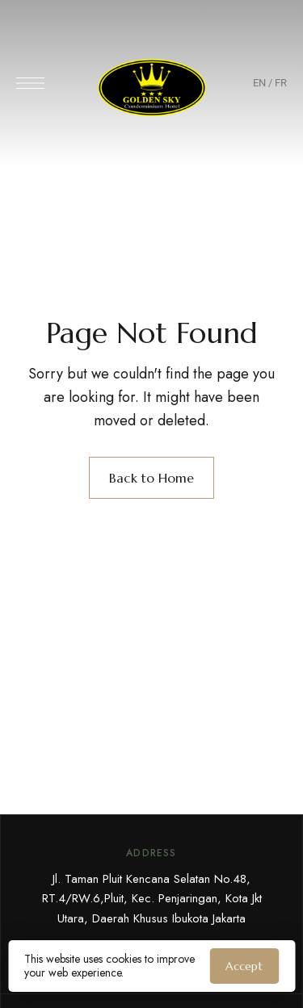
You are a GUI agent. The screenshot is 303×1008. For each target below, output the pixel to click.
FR (281, 83)
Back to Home (151, 478)
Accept (244, 966)
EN (259, 83)
